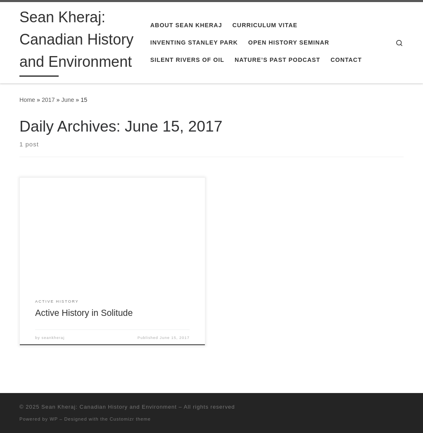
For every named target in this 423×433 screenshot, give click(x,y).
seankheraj (53, 338)
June (67, 99)
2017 (48, 99)
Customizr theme (130, 419)
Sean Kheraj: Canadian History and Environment (109, 407)
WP (54, 419)
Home (27, 99)
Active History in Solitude (84, 313)
